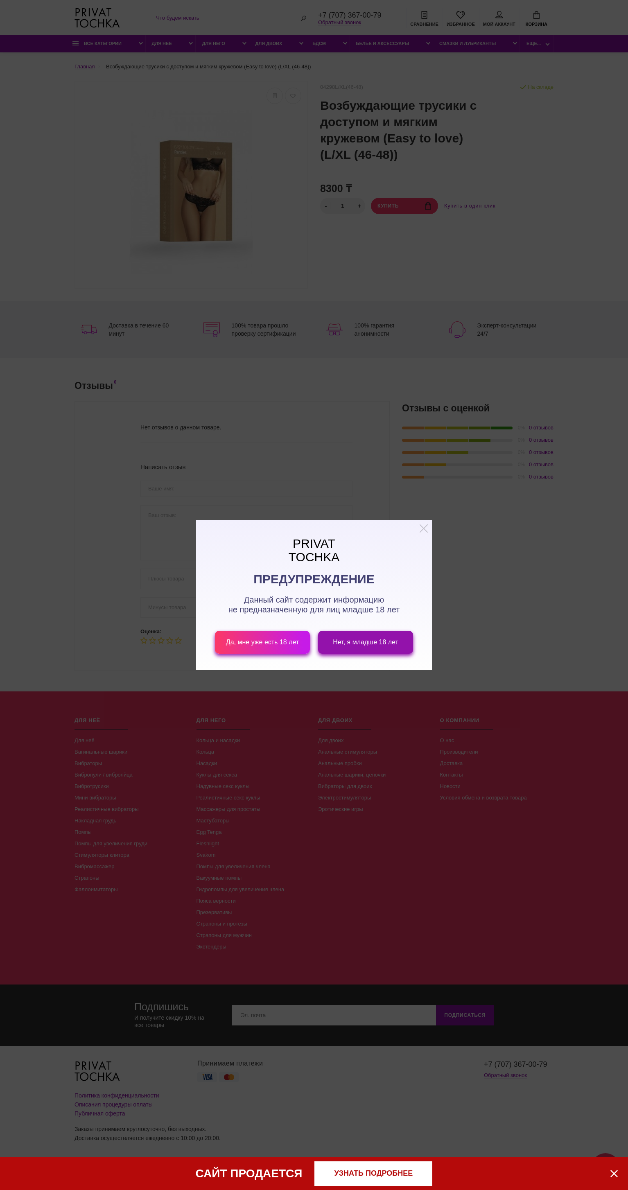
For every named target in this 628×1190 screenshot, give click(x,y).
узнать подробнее (373, 1173)
